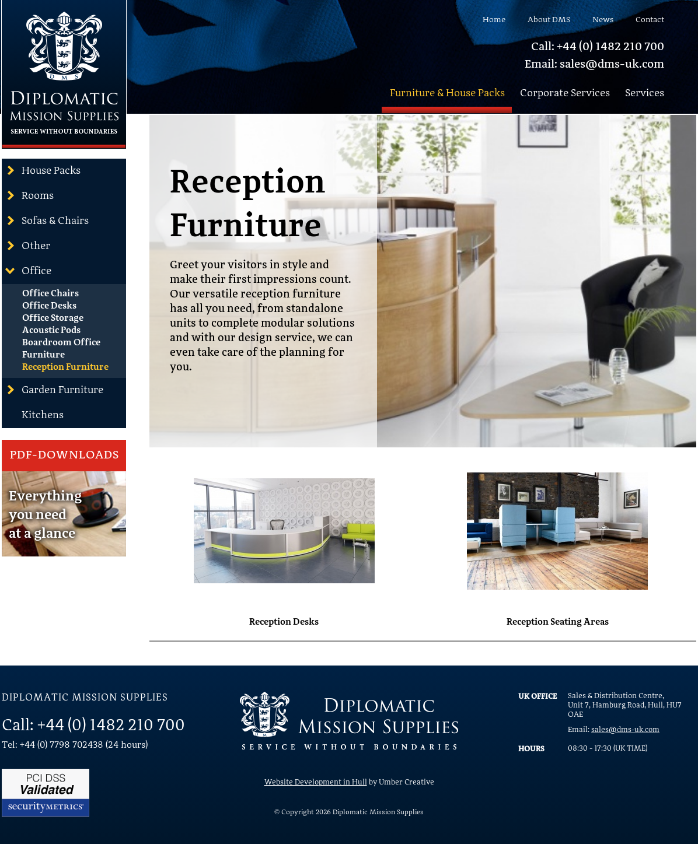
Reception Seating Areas (558, 622)
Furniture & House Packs (447, 93)
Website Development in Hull (315, 782)
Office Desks (49, 306)
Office (28, 270)
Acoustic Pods (51, 330)
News (602, 20)
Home (494, 20)
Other (27, 245)
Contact (650, 20)
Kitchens (43, 415)
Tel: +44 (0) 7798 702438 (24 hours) (75, 745)
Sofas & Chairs (47, 220)
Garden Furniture (54, 389)
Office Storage (52, 318)
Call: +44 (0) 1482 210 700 (597, 47)
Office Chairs (50, 294)
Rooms (29, 195)
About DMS (549, 20)
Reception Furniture (65, 367)
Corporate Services (565, 93)
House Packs (43, 170)
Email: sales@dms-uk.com (594, 65)
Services (644, 93)
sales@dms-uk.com (625, 730)
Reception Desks (284, 622)
